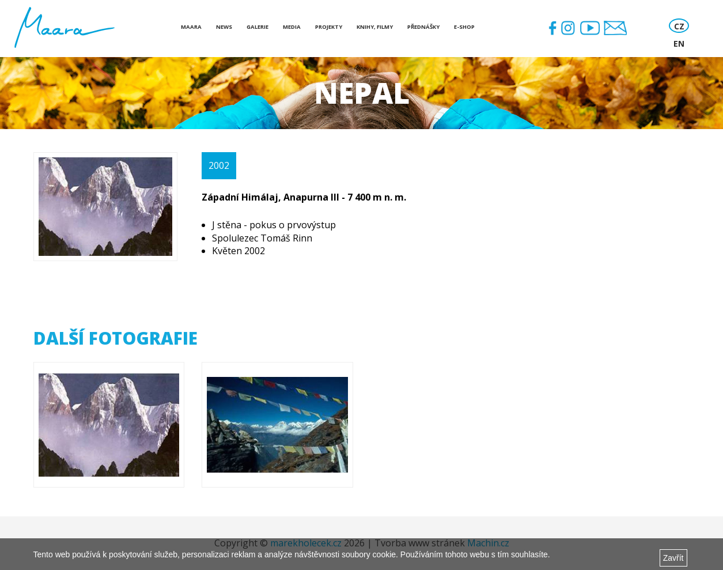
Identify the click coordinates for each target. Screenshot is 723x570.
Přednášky (423, 27)
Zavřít (673, 558)
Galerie (257, 27)
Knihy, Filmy (375, 27)
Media (292, 27)
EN (678, 43)
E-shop (464, 27)
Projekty (328, 27)
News (224, 27)
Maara (191, 27)
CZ (679, 26)
